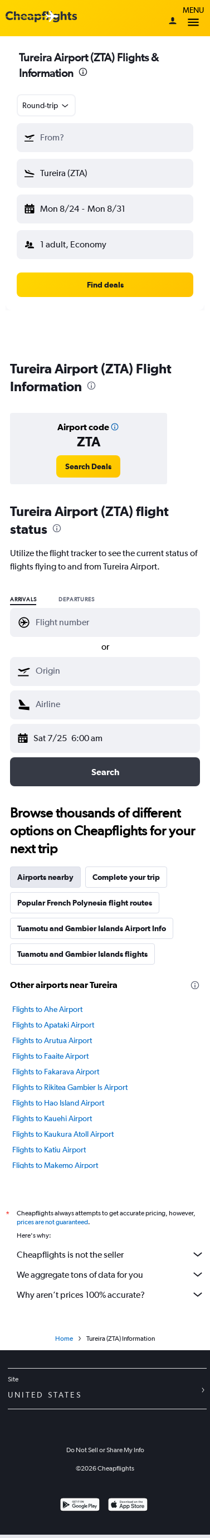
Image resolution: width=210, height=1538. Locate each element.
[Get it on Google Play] (79, 1506)
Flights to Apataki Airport (53, 1024)
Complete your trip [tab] (126, 877)
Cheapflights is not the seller (110, 1254)
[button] (105, 137)
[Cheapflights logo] (41, 17)
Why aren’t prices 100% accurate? (110, 1294)
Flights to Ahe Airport (47, 1009)
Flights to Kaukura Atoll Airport (63, 1134)
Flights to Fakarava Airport (55, 1071)
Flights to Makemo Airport (55, 1165)
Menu (193, 18)
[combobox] (46, 105)
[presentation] (83, 72)
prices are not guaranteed (52, 1222)
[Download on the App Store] (127, 1506)
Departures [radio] (76, 599)
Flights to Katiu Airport (49, 1149)
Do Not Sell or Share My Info (105, 1450)
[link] (88, 466)
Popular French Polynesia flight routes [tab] (84, 902)
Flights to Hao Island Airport (58, 1102)
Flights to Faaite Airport (50, 1056)
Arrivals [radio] (23, 599)
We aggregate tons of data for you (110, 1274)
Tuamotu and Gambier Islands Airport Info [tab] (91, 928)
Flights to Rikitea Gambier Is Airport (70, 1087)
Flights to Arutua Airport (52, 1040)
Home (64, 1338)
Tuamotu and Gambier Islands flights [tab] (82, 954)
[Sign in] (172, 22)
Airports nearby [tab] (45, 877)
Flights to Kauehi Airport (52, 1118)
